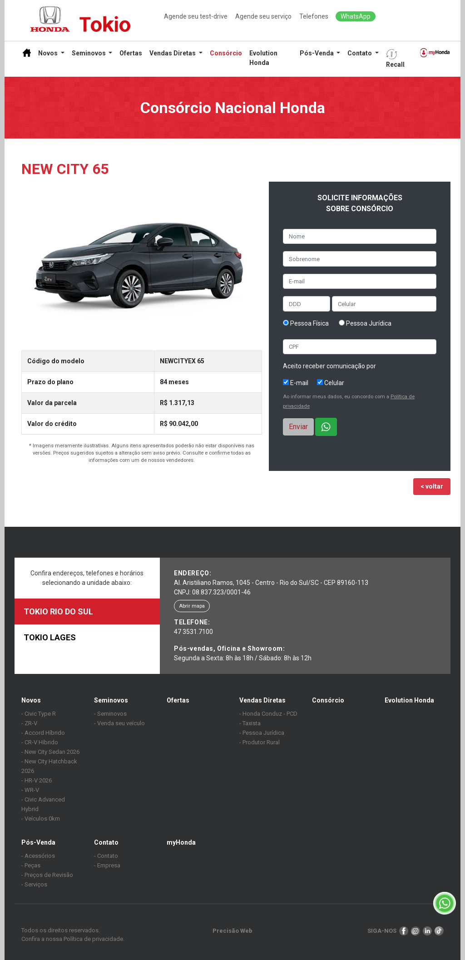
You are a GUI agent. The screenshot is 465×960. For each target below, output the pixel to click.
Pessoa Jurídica (365, 323)
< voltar (431, 486)
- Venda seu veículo (119, 723)
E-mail (295, 382)
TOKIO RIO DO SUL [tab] (58, 611)
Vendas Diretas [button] (173, 53)
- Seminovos (110, 713)
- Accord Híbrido (43, 732)
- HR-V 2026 (36, 780)
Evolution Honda (263, 57)
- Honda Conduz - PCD (268, 713)
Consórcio (226, 53)
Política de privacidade (93, 938)
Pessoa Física (306, 323)
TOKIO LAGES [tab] (50, 637)
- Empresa (107, 865)
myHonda (181, 842)
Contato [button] (360, 53)
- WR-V (30, 790)
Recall (395, 58)
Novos (31, 700)
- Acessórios (38, 855)
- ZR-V (29, 723)
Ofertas (130, 53)
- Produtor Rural (259, 742)
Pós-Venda (38, 842)
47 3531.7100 (193, 631)
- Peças (30, 865)
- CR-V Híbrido (39, 742)
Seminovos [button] (89, 53)
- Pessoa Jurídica (261, 732)
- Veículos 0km (40, 818)
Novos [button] (48, 53)
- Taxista (250, 723)
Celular (330, 382)
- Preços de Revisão (47, 874)
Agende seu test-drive (196, 16)
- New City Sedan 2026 (50, 751)
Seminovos (111, 700)
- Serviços (34, 884)
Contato (106, 842)
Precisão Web (232, 930)
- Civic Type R (38, 713)
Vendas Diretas (262, 700)
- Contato (106, 855)
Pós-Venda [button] (317, 53)
